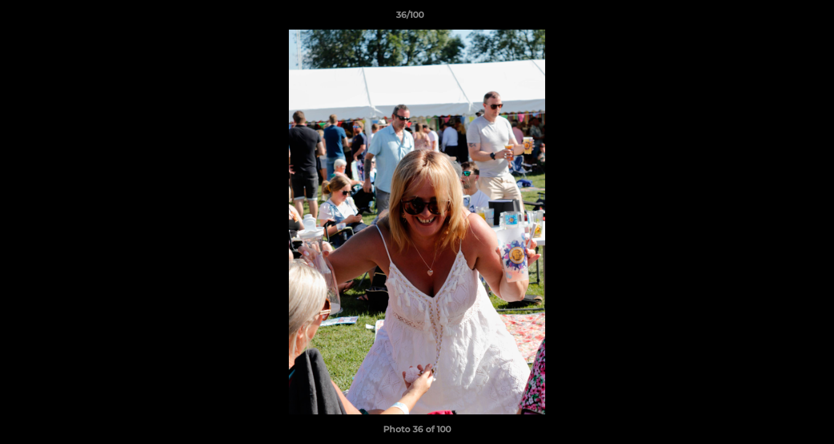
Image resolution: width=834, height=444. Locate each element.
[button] (782, 17)
